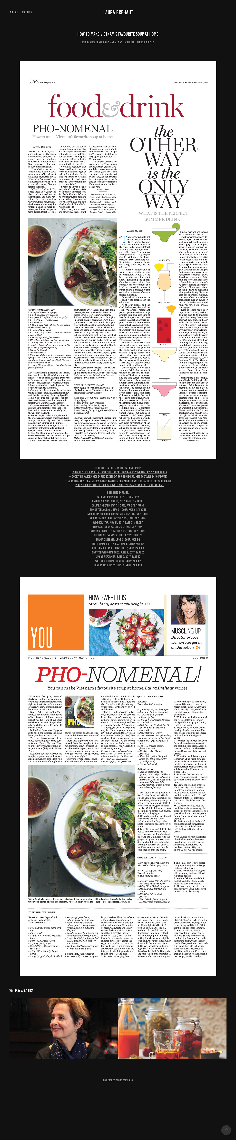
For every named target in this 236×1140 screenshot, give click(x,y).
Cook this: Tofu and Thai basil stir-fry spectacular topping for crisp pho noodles (119, 472)
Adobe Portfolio (124, 1080)
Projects (27, 12)
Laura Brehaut (118, 12)
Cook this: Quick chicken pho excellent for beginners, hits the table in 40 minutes (119, 476)
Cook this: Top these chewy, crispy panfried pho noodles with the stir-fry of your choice (120, 481)
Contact (14, 12)
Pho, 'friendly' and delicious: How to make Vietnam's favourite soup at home (119, 485)
